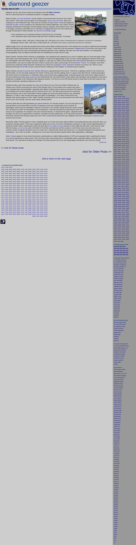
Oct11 (37, 197)
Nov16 (41, 187)
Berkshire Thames (80, 63)
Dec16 (45, 187)
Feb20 (6, 179)
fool (117, 340)
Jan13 (2, 193)
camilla (116, 522)
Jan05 (2, 210)
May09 (18, 202)
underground (121, 377)
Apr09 (14, 202)
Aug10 (30, 200)
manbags (116, 477)
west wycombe (118, 410)
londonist (116, 41)
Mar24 (10, 171)
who (119, 451)
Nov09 (41, 202)
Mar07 (10, 206)
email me (117, 19)
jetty (67, 126)
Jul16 (26, 187)
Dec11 (45, 197)
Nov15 (41, 189)
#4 (125, 373)
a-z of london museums (120, 260)
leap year (116, 475)
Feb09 (6, 202)
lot (114, 538)
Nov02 (41, 216)
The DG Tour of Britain (120, 89)
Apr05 (14, 210)
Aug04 (30, 212)
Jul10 (26, 200)
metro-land (117, 309)
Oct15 (37, 189)
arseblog (116, 37)
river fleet (116, 313)
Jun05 (22, 210)
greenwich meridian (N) (120, 264)
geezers (121, 371)
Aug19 (30, 181)
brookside (116, 465)
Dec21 (45, 177)
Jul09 (26, 202)
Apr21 (14, 177)
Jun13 (22, 193)
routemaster (117, 424)
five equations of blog (119, 326)
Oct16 (37, 187)
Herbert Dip (117, 307)
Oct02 (37, 216)
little (115, 434)
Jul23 (26, 173)
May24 (18, 171)
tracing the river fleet (119, 356)
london (115, 377)
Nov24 (41, 171)
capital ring (117, 311)
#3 (124, 373)
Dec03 (45, 214)
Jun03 (22, 214)
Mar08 (10, 204)
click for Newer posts (14, 148)
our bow (116, 35)
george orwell (117, 414)
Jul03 (26, 214)
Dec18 (45, 183)
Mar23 (10, 173)
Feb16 (6, 187)
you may (20, 18)
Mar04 (10, 212)
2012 (120, 404)
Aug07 (30, 206)
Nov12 (41, 195)
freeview (116, 498)
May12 (18, 195)
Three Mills (24, 67)
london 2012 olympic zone (121, 348)
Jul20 (26, 179)
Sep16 (34, 187)
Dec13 (45, 193)
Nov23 (41, 173)
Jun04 (22, 212)
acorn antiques (118, 398)
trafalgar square (118, 286)
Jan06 (2, 208)
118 (115, 540)
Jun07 (22, 206)
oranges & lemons (118, 276)
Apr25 (14, 169)
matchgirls (116, 459)
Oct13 (37, 193)
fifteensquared (117, 55)
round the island (118, 59)
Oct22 (37, 175)
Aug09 (30, 202)
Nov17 (41, 185)
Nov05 (41, 210)
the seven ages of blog (120, 322)
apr (115, 340)
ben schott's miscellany (120, 375)
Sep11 (34, 197)
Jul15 (26, 189)
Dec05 (45, 210)
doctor (115, 451)
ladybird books (117, 396)
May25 (18, 169)
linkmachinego (117, 57)
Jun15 (22, 189)
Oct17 (37, 185)
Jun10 (22, 200)
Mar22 (10, 175)
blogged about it (80, 48)
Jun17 (22, 185)
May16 (18, 187)
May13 (18, 193)
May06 (18, 208)
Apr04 (14, 212)
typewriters (117, 449)
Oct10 (37, 200)
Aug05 (30, 210)
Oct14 (37, 191)
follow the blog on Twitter (121, 23)
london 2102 (117, 334)
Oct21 (37, 177)
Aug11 (30, 197)
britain (118, 434)
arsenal (116, 508)
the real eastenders (119, 268)
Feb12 (6, 195)
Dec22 (45, 175)
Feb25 (6, 169)
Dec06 (45, 208)
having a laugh (50, 31)
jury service (117, 438)
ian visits (116, 39)
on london (116, 43)
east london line (118, 290)
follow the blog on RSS (121, 25)
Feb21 (6, 177)
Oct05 (37, 210)
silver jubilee (117, 300)
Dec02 (45, 216)
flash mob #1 (117, 373)
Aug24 (30, 171)
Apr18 (14, 183)
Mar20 (10, 179)
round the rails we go (119, 71)
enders (118, 428)
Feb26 (6, 167)
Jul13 (26, 193)
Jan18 (2, 183)
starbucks (116, 471)
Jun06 (22, 208)
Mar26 (10, 167)
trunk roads (117, 430)
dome (115, 532)
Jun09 (22, 202)
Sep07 (34, 206)
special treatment (43, 103)
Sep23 (34, 173)
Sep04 (34, 212)
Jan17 (2, 185)
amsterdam (117, 432)
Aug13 (30, 193)
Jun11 (22, 197)
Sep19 (34, 181)
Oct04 (37, 212)
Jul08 (26, 204)
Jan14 (2, 191)
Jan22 (2, 175)
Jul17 (26, 185)
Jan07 (2, 206)
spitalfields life (117, 53)
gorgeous (58, 65)
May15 (18, 189)
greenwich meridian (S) (120, 266)
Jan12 (2, 195)
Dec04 (45, 212)
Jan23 (2, 173)
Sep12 (34, 195)
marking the (117, 354)
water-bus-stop (58, 126)
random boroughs (118, 278)
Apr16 (14, 187)
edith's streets (117, 51)
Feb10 (6, 200)
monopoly (116, 467)
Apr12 (14, 195)
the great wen (117, 47)
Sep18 (34, 183)
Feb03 (6, 214)
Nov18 (41, 183)
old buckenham (118, 394)
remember (27, 18)
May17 (18, 185)
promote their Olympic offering (35, 71)
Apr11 (14, 197)
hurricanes (116, 461)
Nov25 (41, 169)
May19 (18, 181)
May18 (18, 183)
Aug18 (30, 183)
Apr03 (14, 214)
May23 (18, 173)
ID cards (116, 494)
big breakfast (117, 416)
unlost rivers (117, 302)
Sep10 (34, 200)
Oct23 (37, 173)
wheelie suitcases (118, 386)
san (115, 420)
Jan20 (2, 179)
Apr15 (14, 189)
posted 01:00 (102, 142)
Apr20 (14, 179)
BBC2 (115, 534)
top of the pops (118, 392)
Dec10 (45, 200)
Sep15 (34, 189)
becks (115, 530)
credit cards (117, 436)
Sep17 (34, 185)
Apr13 (14, 193)
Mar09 (10, 202)
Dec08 (45, 204)
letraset (116, 506)
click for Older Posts (94, 151)
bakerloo (116, 317)
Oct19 (37, 181)
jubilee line (116, 443)
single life (116, 336)
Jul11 (26, 197)
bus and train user (118, 65)
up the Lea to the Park (55, 21)
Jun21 (22, 177)
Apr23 (14, 173)
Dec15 (45, 189)
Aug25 (30, 169)
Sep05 (34, 210)
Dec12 (45, 195)
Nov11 (41, 197)
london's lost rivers (119, 270)
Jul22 (26, 175)
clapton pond (117, 418)
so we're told (22, 128)
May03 (18, 214)
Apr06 (14, 208)
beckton (116, 500)
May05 (18, 210)
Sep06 (34, 208)
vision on (116, 481)
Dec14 (45, 191)
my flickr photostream (120, 29)
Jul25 (26, 169)
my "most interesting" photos (121, 346)
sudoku (116, 520)
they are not (41, 31)
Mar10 (10, 200)
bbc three (116, 479)
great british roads (118, 274)
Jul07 (26, 206)
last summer (51, 124)
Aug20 (30, 179)
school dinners (117, 406)
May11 (18, 197)
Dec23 (45, 173)
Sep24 (34, 171)
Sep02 (34, 216)
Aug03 (30, 214)
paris (115, 536)
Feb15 (6, 189)
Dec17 (45, 185)
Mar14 (10, 191)
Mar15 (10, 189)
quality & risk (117, 332)
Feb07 (6, 206)
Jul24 (26, 171)
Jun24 (22, 171)
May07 (18, 206)
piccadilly (116, 315)
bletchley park (117, 412)
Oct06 (37, 208)
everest (116, 516)
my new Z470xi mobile (120, 324)
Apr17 (14, 185)
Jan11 (2, 197)
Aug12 (30, 195)
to (115, 538)
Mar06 (10, 208)
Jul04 (26, 212)
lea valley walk (117, 292)
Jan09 (2, 202)
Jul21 (26, 177)
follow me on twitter (120, 21)
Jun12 (22, 195)
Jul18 (26, 183)
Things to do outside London (121, 81)
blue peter (116, 457)
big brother (117, 441)
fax (116, 526)
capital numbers (118, 288)
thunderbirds (117, 422)
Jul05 (26, 210)
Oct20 (37, 179)
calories (116, 514)
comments (116, 455)
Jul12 (26, 195)
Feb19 (6, 181)
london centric (117, 49)
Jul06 (26, 208)
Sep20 (34, 179)
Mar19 (10, 181)
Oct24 (37, 171)
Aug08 (30, 204)
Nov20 (41, 179)
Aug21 (30, 177)
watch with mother (118, 379)
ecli (115, 504)
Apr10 (14, 200)
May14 (18, 191)
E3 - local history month (120, 262)
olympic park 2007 (118, 272)
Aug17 (30, 185)
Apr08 (14, 204)
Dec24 (45, 171)
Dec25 (45, 169)
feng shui (116, 473)
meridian (122, 354)
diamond (116, 371)
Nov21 (41, 177)
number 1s (116, 445)
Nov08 (41, 204)
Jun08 (22, 204)
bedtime (116, 496)
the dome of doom (118, 328)
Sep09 (34, 202)
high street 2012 (118, 282)
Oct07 (37, 206)
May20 (18, 179)
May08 (18, 204)
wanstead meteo (118, 61)
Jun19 (22, 181)
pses (117, 504)
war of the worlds (118, 388)
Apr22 (14, 175)
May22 (18, 175)
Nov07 (41, 206)
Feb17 (6, 185)
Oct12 (37, 195)
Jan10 (2, 200)
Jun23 (22, 173)
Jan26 (2, 167)
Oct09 (37, 202)
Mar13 (10, 193)
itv (114, 542)
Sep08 (34, 204)
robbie (115, 528)
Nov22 (41, 175)
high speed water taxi (29, 77)
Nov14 (41, 191)
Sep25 (34, 169)
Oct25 (37, 169)
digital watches (118, 400)
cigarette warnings (118, 381)
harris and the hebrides (120, 350)
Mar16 (10, 187)
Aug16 (30, 187)
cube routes (117, 304)
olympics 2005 (117, 294)
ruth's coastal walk (118, 67)
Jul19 (26, 181)
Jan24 (2, 171)
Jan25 (2, 169)
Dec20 (45, 179)
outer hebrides (117, 402)
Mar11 (10, 197)
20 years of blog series (120, 87)
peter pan (116, 469)
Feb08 (6, 204)
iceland (116, 364)
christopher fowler (118, 63)
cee (115, 526)
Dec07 (45, 206)
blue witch (116, 45)
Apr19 (14, 181)
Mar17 (10, 185)
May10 (18, 200)
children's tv (117, 426)
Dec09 (45, 202)
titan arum (116, 447)
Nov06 (41, 208)
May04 (18, 212)
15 (34, 29)
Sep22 (34, 175)
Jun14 (22, 191)
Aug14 (30, 191)
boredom (116, 338)
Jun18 (22, 183)
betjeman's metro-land (120, 352)
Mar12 (10, 195)
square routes (117, 298)
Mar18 (10, 183)
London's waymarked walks (121, 83)
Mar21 (10, 177)
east (115, 428)
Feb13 (6, 193)
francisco (118, 420)
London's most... (118, 91)
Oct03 (37, 214)
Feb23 (6, 173)
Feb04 (6, 212)
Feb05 (6, 210)
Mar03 (10, 214)
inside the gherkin (118, 360)
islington (116, 492)
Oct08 (37, 204)
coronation (116, 453)
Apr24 (14, 171)
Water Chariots (54, 12)
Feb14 (6, 191)
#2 (122, 373)
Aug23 (30, 173)
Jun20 (22, 179)
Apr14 (14, 191)
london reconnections (119, 73)
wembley (116, 489)
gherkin (116, 512)
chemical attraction (119, 330)
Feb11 (6, 197)
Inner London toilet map (120, 85)
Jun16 (22, 187)
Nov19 (41, 181)
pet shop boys (117, 408)
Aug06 (30, 208)
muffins (116, 518)
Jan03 (2, 214)
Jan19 (2, 181)
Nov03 (41, 214)
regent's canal (117, 296)
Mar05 (10, 210)
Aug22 (30, 175)
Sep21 (34, 177)
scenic (64, 65)
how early (35, 85)
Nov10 (41, 200)
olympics (116, 404)
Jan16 (2, 187)
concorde (116, 487)
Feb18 (6, 183)
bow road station (118, 280)
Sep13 (34, 193)
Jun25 (22, 169)
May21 (18, 177)
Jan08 (2, 204)
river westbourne (118, 284)
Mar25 (10, 169)
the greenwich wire (119, 69)
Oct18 (37, 183)
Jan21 (2, 177)
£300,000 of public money (15, 25)
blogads (116, 502)
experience (71, 65)
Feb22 (6, 175)
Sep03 (34, 214)
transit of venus (118, 390)
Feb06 (6, 208)
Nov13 (41, 193)
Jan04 (2, 212)
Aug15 (30, 189)
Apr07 (14, 206)
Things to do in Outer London (121, 79)
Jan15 (2, 189)
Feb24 (6, 171)
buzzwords (117, 463)
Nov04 (41, 212)
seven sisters (117, 362)
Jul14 (26, 191)
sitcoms (116, 510)
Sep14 (34, 191)
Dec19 (45, 181)
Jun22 (22, 175)
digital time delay (118, 383)
